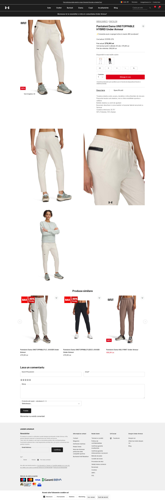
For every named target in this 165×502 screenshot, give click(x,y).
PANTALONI (113, 21)
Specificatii (118, 90)
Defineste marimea (79, 444)
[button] (143, 33)
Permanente (61, 496)
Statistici (71, 496)
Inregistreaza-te (146, 2)
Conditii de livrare (97, 459)
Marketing (82, 496)
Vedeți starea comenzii (98, 464)
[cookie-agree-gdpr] (103, 497)
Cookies (94, 470)
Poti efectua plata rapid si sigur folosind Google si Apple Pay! (82, 2)
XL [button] (134, 68)
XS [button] (100, 68)
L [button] (125, 68)
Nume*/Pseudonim (28, 372)
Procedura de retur (97, 461)
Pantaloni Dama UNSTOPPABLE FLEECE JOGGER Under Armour (81, 351)
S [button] (108, 68)
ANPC (93, 473)
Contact (75, 438)
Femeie (34, 459)
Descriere (100, 90)
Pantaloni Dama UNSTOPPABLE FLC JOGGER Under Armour (39, 351)
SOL (92, 475)
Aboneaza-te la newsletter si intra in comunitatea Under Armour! (82, 14)
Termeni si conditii (97, 438)
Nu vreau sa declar (45, 459)
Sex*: (21, 456)
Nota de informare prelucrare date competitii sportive (79, 452)
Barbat (25, 459)
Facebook (116, 438)
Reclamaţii (94, 467)
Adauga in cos (125, 77)
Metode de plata (96, 456)
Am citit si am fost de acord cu (45, 466)
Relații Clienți (77, 446)
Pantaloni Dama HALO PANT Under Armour (122, 350)
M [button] (116, 68)
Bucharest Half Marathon (81, 456)
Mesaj (24, 384)
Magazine (76, 441)
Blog (129, 446)
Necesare (49, 496)
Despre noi (131, 438)
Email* (87, 372)
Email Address (26, 447)
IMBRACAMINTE (102, 21)
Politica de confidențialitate (60, 467)
